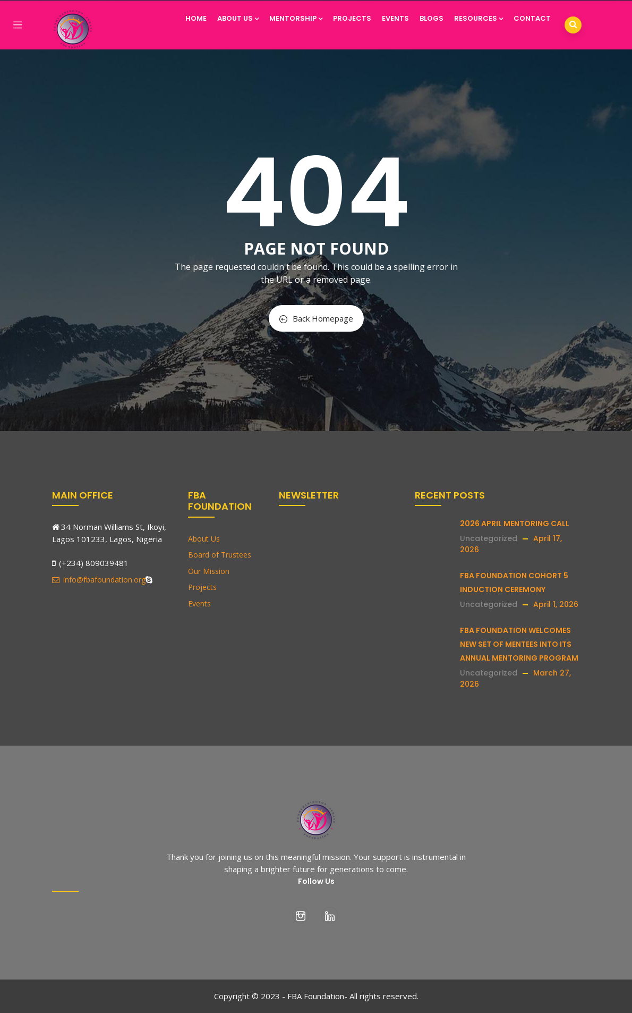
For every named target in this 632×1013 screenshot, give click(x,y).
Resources (478, 18)
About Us (238, 18)
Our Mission (208, 571)
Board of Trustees (219, 555)
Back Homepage (316, 318)
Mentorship (295, 18)
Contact (532, 18)
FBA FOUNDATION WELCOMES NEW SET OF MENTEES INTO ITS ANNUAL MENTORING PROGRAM (519, 644)
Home (196, 18)
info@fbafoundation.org (99, 580)
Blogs (431, 18)
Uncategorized (488, 538)
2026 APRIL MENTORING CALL (514, 523)
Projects (352, 18)
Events (395, 18)
